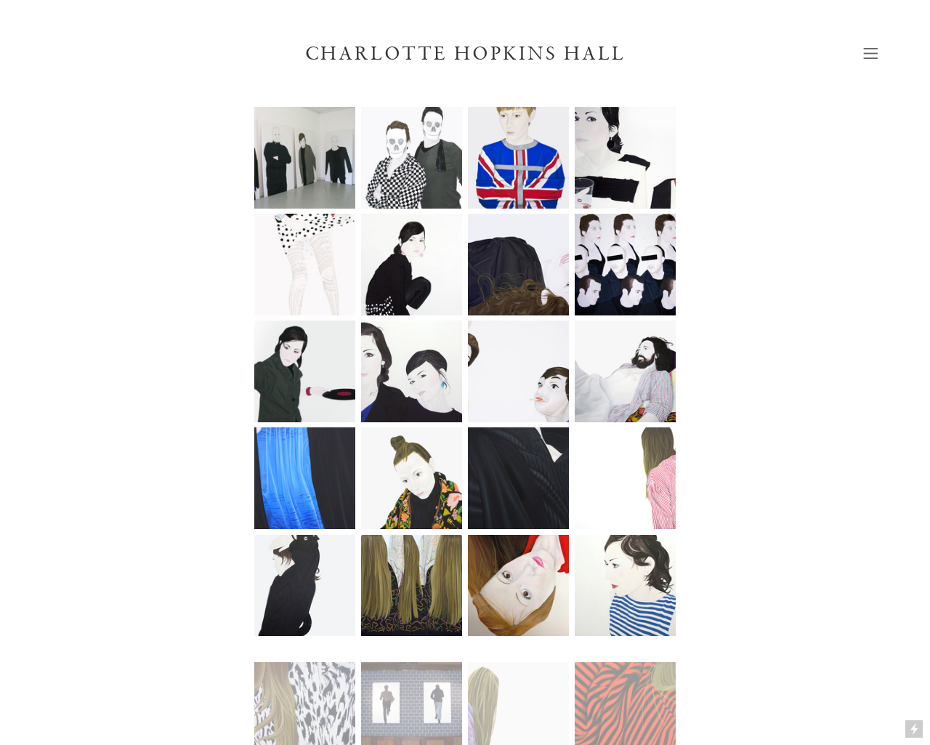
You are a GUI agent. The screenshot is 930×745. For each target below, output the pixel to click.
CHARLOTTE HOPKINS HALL (465, 53)
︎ (871, 53)
